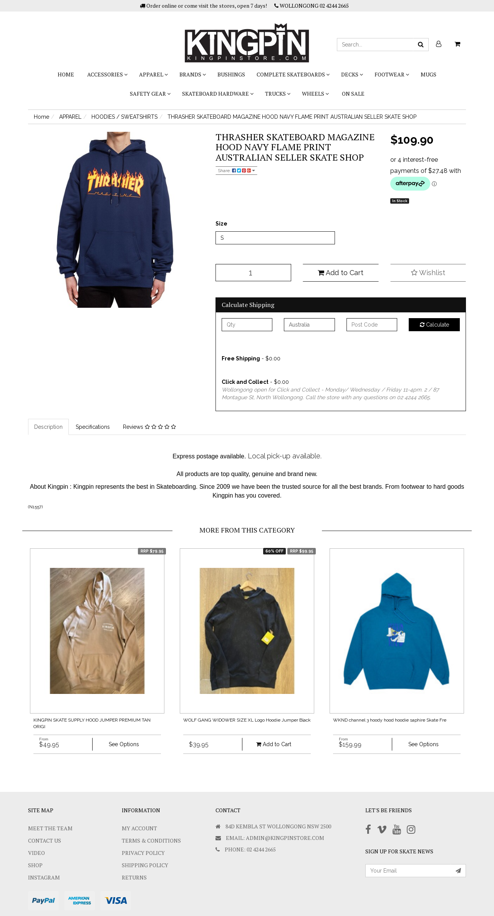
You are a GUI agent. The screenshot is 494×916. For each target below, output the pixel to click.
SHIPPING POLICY (145, 865)
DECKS (352, 74)
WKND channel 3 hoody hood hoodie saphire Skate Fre (389, 720)
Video (36, 852)
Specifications (93, 427)
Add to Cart (340, 273)
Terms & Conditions (151, 840)
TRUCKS (277, 93)
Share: (236, 170)
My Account (139, 828)
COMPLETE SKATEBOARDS (293, 74)
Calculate (434, 325)
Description (48, 427)
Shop (35, 865)
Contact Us (44, 840)
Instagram (44, 877)
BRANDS (192, 74)
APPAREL (153, 74)
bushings (231, 74)
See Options (124, 744)
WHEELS (315, 93)
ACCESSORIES (107, 74)
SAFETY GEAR (150, 93)
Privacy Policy (143, 852)
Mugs (428, 74)
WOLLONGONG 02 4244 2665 (311, 5)
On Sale (353, 93)
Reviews (149, 427)
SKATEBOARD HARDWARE (218, 93)
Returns (134, 877)
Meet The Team (50, 828)
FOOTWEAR (392, 74)
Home (66, 74)
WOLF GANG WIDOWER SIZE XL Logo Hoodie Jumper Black (247, 720)
